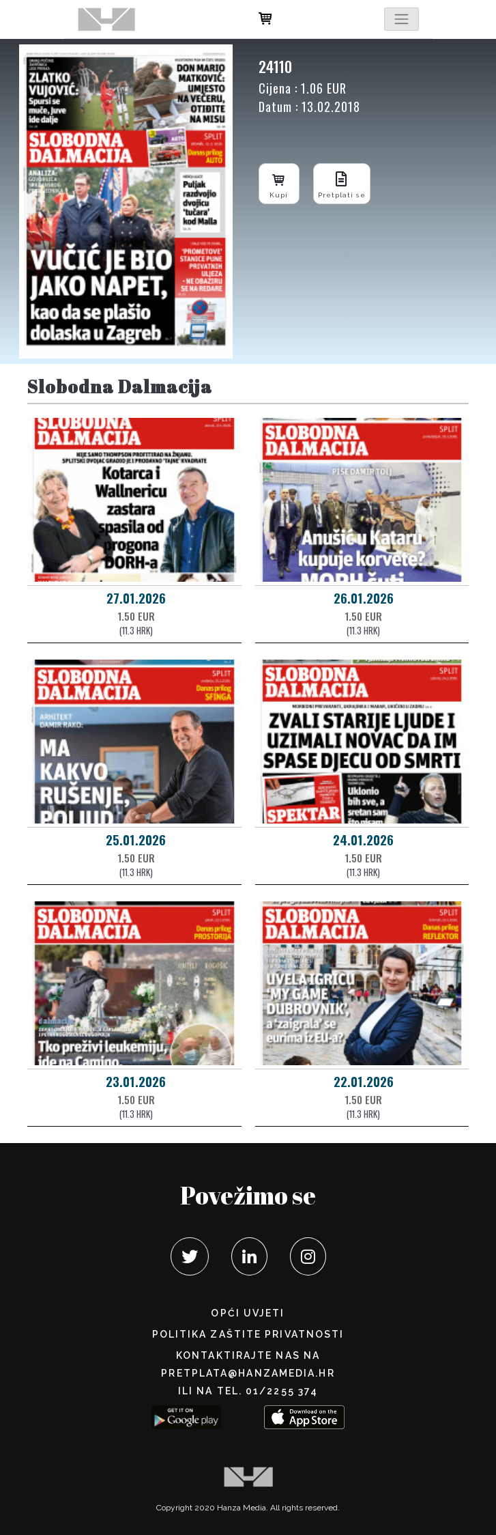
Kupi (279, 183)
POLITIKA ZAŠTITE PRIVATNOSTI (248, 1334)
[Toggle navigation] (401, 19)
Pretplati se (342, 183)
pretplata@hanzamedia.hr (247, 1373)
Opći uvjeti (248, 1313)
